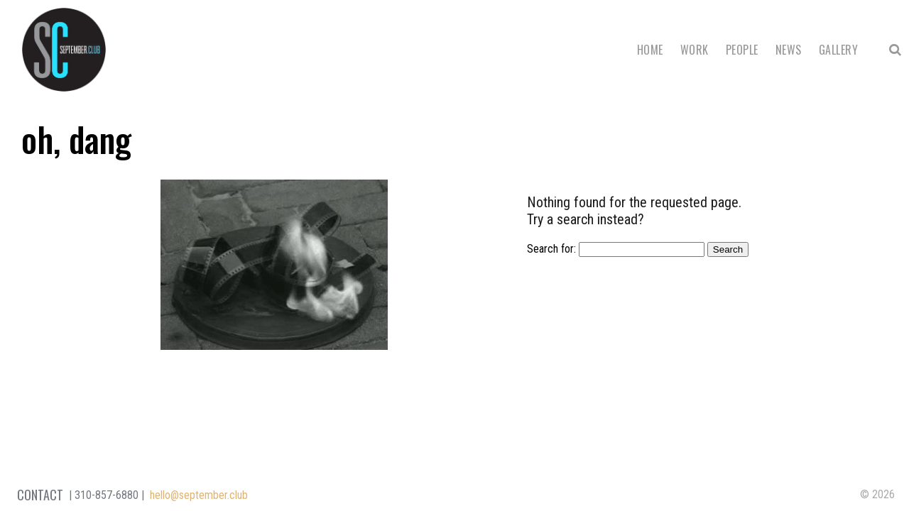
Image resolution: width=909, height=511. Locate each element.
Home (650, 49)
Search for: (551, 249)
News (788, 49)
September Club (64, 49)
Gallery (838, 49)
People (742, 49)
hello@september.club (199, 495)
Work (694, 49)
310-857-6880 (106, 495)
